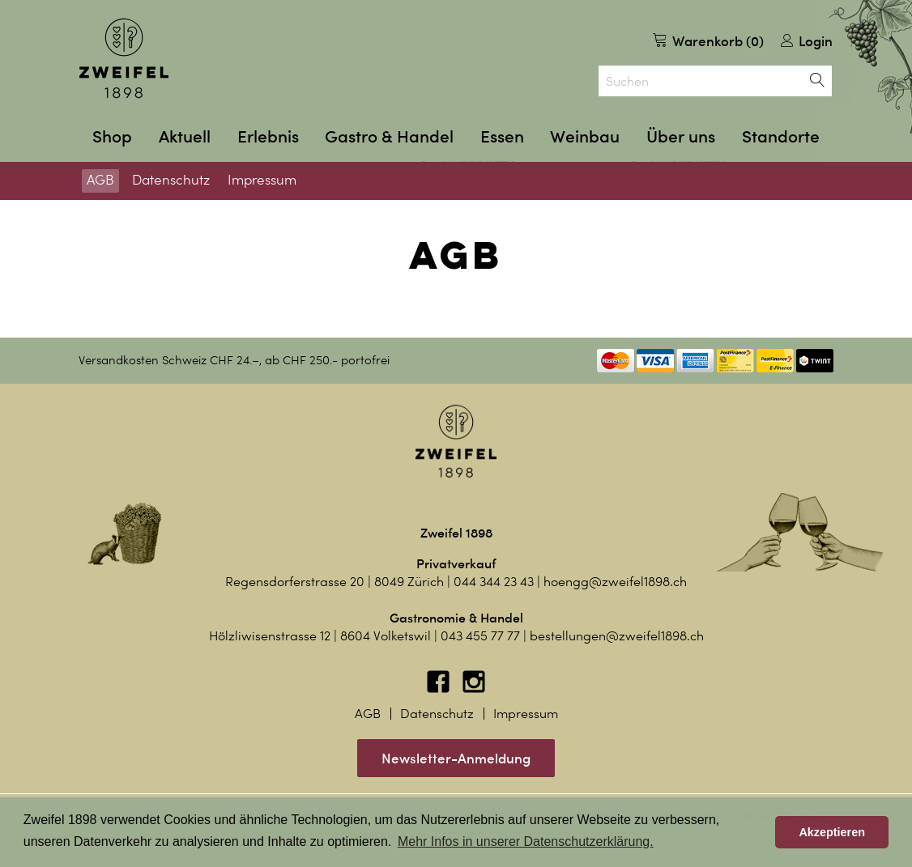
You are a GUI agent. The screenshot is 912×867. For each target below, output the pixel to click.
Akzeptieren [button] (832, 832)
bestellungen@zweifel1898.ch (617, 636)
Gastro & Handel (389, 136)
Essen (502, 136)
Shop (112, 136)
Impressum (262, 180)
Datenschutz (171, 180)
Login (807, 40)
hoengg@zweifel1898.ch (615, 581)
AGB (100, 180)
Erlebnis (268, 136)
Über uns (680, 136)
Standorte (781, 136)
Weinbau (585, 136)
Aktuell (185, 136)
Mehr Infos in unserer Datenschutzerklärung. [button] (526, 841)
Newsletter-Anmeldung (456, 758)
